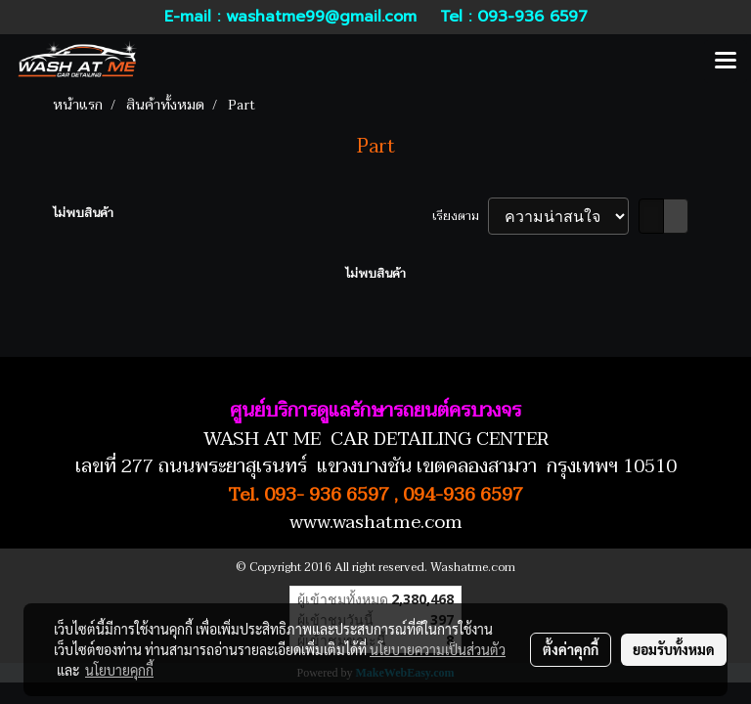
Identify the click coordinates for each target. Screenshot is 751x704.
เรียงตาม (460, 216)
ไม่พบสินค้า (83, 213)
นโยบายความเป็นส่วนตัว (438, 649)
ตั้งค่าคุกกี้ (570, 649)
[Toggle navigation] (725, 61)
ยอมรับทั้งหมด (674, 649)
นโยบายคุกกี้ (119, 670)
